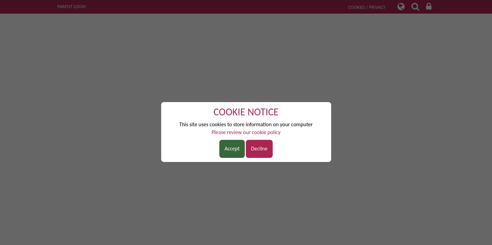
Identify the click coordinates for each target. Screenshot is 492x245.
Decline (259, 148)
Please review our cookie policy (246, 132)
